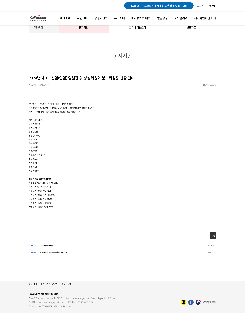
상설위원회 (101, 18)
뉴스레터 (119, 18)
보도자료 (191, 27)
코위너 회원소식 (137, 27)
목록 (213, 235)
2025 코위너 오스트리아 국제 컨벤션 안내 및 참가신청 (158, 5)
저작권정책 (67, 284)
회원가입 (211, 5)
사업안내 (82, 18)
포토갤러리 (181, 18)
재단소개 (65, 18)
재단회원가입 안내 (205, 18)
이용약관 (33, 284)
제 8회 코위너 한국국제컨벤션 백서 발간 (54, 252)
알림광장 (162, 18)
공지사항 (83, 27)
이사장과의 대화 (141, 18)
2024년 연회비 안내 (47, 245)
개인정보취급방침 (49, 284)
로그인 (200, 5)
